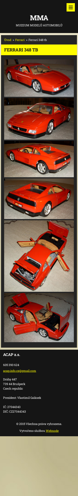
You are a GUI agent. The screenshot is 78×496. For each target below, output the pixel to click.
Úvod (7, 40)
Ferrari (20, 40)
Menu (71, 7)
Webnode (52, 431)
